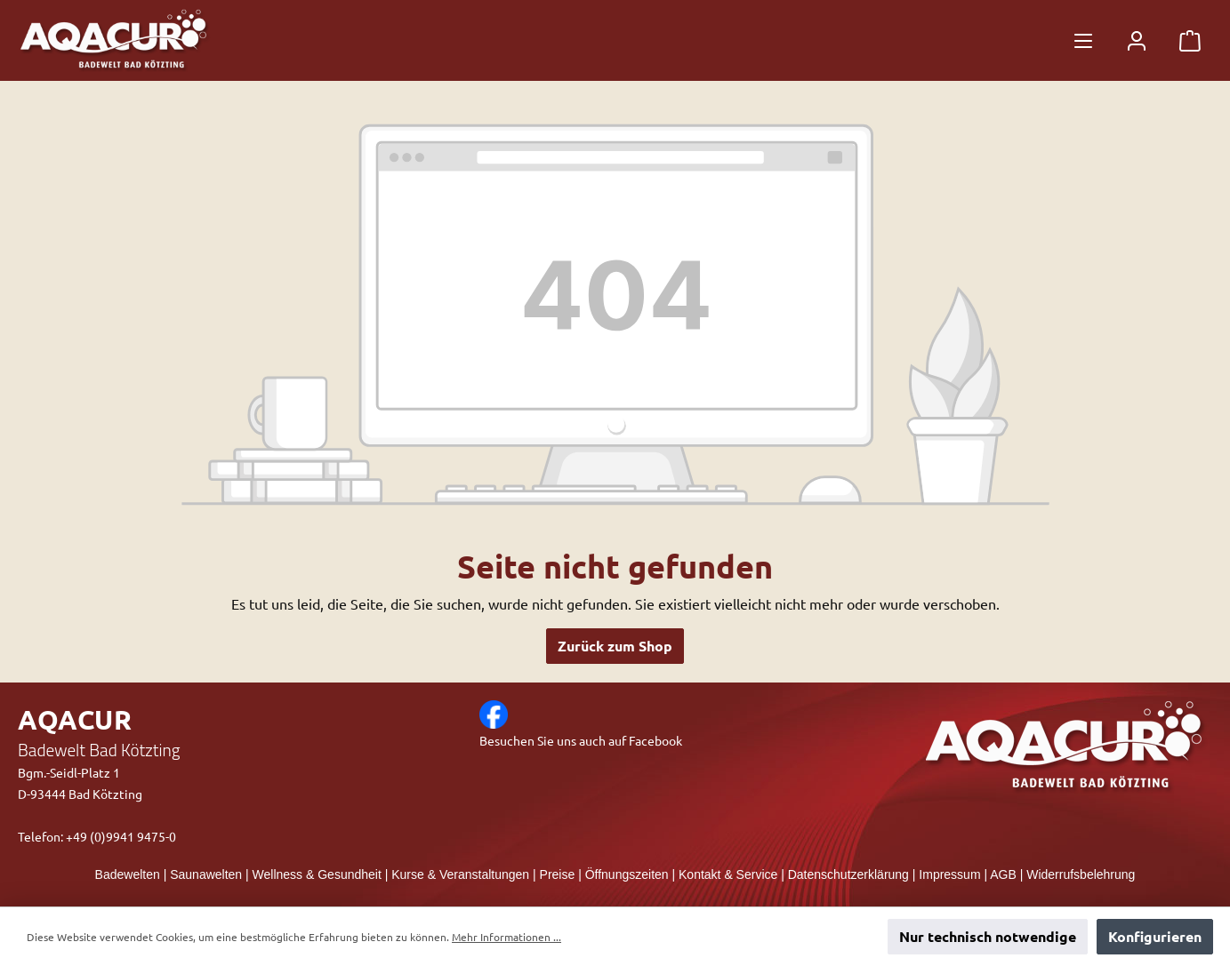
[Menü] (1083, 40)
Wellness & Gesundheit (317, 874)
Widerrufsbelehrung (1080, 874)
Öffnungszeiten (627, 874)
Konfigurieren (1155, 936)
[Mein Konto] (1136, 40)
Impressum (949, 874)
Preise (557, 874)
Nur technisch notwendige (987, 936)
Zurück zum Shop (615, 645)
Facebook (655, 740)
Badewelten (127, 874)
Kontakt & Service (728, 874)
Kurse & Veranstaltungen (460, 874)
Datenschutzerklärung (848, 874)
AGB (1003, 874)
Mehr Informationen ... (506, 937)
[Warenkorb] (1190, 40)
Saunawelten (206, 874)
